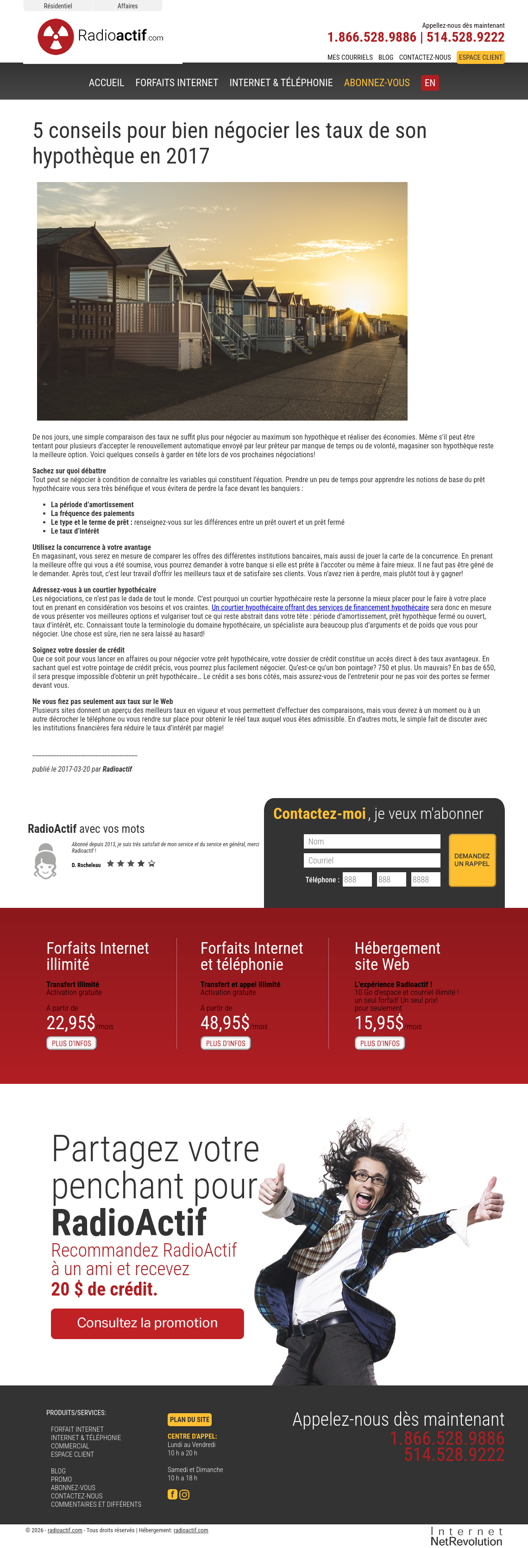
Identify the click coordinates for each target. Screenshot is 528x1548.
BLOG (386, 57)
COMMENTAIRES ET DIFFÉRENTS (96, 1504)
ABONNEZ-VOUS (377, 82)
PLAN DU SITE (189, 1420)
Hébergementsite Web (398, 956)
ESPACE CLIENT (481, 57)
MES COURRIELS (350, 57)
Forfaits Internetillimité (97, 956)
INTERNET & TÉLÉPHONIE (281, 82)
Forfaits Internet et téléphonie (252, 956)
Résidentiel (58, 6)
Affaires (128, 6)
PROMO (61, 1479)
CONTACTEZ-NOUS (425, 57)
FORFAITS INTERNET (176, 82)
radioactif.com (65, 1530)
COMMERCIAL (70, 1446)
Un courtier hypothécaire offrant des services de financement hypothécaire (320, 607)
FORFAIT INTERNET (77, 1429)
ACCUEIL (107, 82)
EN (430, 82)
